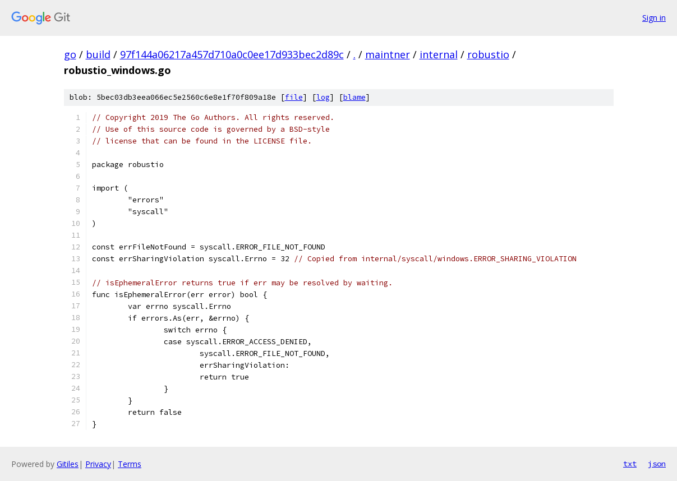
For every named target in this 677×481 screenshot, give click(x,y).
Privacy (98, 464)
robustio (488, 54)
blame (354, 97)
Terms (129, 464)
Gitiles (68, 464)
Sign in (654, 17)
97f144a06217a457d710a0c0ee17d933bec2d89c (232, 54)
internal (439, 54)
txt (630, 464)
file (294, 97)
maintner (387, 54)
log (323, 97)
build (98, 54)
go (70, 54)
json (657, 464)
